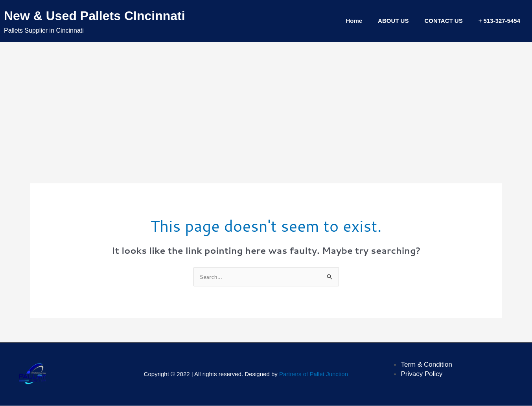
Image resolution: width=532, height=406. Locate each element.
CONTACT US (443, 20)
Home (354, 20)
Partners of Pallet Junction (313, 374)
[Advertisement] (266, 101)
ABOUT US (393, 20)
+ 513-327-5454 (499, 20)
